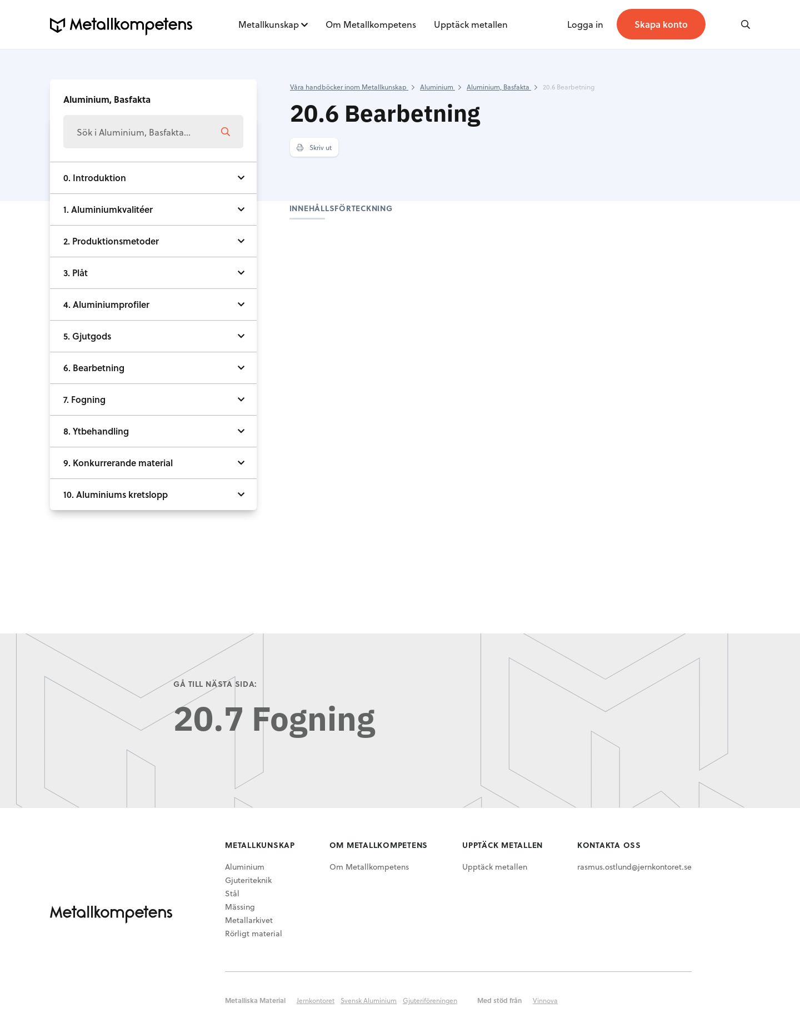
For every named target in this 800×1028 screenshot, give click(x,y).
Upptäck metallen (471, 24)
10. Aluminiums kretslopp (115, 494)
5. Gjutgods (87, 336)
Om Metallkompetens (371, 24)
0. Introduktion (94, 177)
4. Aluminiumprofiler (106, 304)
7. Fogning (84, 399)
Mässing (240, 906)
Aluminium (244, 866)
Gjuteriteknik (248, 880)
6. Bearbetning (93, 367)
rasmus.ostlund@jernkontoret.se (634, 866)
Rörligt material (253, 933)
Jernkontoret (315, 1000)
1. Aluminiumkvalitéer (108, 209)
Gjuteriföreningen (430, 1000)
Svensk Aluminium (369, 1000)
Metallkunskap (268, 24)
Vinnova (545, 1000)
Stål (232, 893)
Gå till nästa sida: (215, 684)
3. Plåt (75, 272)
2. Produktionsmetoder (111, 240)
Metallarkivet (249, 920)
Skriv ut (314, 147)
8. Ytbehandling (96, 431)
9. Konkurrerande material (118, 462)
